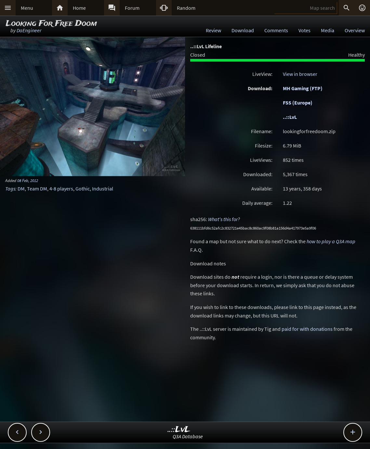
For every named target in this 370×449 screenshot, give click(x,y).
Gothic (82, 188)
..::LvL (290, 117)
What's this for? (224, 219)
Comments (276, 30)
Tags (10, 188)
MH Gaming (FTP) (303, 88)
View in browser (300, 74)
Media (327, 30)
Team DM (37, 188)
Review (213, 30)
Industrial (102, 188)
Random (186, 8)
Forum (132, 8)
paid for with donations (307, 329)
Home (79, 8)
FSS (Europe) (297, 102)
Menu (27, 8)
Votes (304, 30)
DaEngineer (29, 30)
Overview (355, 30)
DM (21, 188)
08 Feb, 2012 (27, 180)
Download (242, 30)
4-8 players (61, 188)
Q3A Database (188, 436)
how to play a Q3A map (331, 241)
